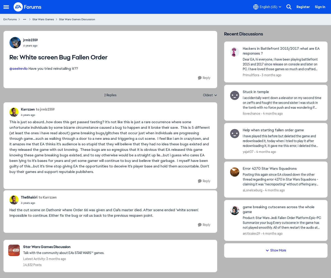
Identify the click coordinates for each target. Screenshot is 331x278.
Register (303, 7)
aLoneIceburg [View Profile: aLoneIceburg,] (252, 190)
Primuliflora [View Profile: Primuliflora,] (251, 75)
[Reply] (204, 78)
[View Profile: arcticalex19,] (234, 210)
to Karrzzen (48, 197)
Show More (275, 250)
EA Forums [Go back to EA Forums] (10, 19)
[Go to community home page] (28, 7)
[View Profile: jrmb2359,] (15, 42)
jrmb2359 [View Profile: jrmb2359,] (30, 40)
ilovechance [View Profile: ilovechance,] (251, 113)
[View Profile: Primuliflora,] (234, 52)
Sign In (320, 7)
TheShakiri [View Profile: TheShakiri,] (29, 197)
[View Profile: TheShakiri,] (14, 200)
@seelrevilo (18, 68)
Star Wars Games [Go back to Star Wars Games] (43, 19)
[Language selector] (267, 7)
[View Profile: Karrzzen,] (14, 112)
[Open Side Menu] (6, 6)
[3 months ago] (270, 75)
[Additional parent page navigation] (24, 19)
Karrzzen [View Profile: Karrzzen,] (28, 109)
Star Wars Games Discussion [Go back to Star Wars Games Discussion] (77, 19)
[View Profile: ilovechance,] (234, 95)
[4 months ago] (272, 113)
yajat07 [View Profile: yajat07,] (248, 152)
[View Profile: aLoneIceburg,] (234, 172)
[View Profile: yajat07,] (234, 133)
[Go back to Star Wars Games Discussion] (63, 247)
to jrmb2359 (45, 109)
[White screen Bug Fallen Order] (30, 46)
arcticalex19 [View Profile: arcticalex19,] (251, 233)
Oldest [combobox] (210, 95)
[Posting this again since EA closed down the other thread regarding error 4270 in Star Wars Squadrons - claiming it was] (282, 179)
